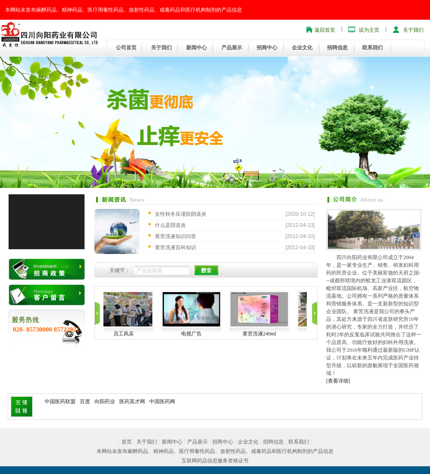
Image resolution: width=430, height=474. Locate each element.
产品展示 (231, 48)
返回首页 (325, 30)
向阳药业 (104, 402)
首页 (126, 442)
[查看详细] (338, 381)
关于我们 (413, 30)
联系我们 (372, 48)
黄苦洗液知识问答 (175, 236)
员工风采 (137, 334)
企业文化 (302, 48)
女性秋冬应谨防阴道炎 (180, 214)
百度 (85, 402)
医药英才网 (132, 402)
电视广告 (205, 334)
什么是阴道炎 (170, 225)
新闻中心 (196, 48)
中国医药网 (162, 402)
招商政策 (47, 269)
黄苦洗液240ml (273, 334)
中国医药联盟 (60, 402)
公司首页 (126, 48)
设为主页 (369, 30)
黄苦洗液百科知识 (175, 248)
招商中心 (267, 48)
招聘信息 (337, 48)
